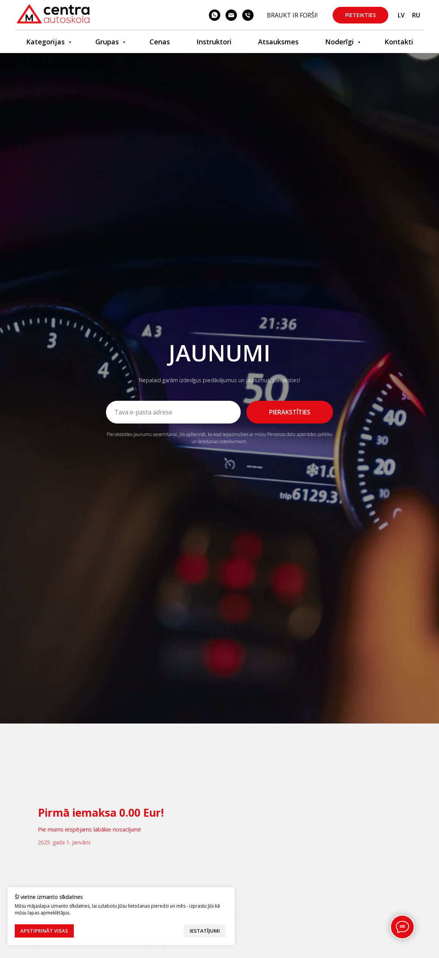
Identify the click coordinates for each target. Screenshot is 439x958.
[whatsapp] (214, 15)
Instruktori (214, 41)
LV (401, 15)
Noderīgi (340, 41)
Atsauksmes (278, 41)
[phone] (248, 15)
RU (416, 15)
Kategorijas (46, 41)
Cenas (159, 41)
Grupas (108, 41)
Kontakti (399, 41)
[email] (231, 15)
